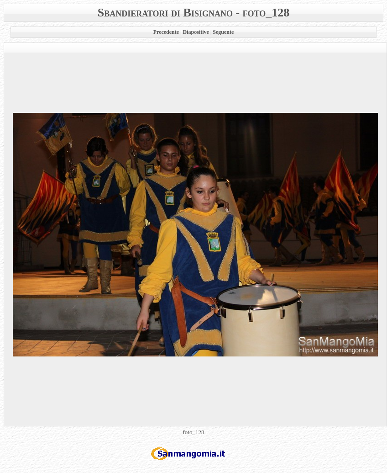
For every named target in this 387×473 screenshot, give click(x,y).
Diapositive (196, 32)
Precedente (166, 32)
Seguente (223, 32)
